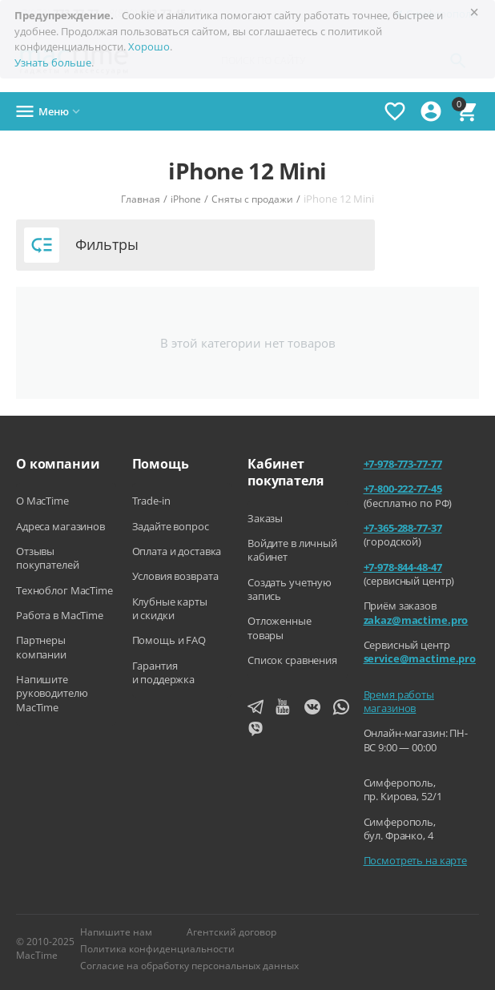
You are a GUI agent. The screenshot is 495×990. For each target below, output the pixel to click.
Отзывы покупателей (47, 558)
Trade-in (151, 500)
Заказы (265, 518)
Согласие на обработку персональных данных (189, 965)
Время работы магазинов (399, 701)
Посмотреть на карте (416, 860)
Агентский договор (231, 932)
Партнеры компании (41, 647)
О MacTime (42, 500)
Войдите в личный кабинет (292, 550)
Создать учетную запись (290, 589)
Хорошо (149, 46)
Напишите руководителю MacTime (51, 693)
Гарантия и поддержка (163, 672)
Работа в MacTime (59, 615)
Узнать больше (52, 62)
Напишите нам (116, 932)
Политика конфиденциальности (157, 949)
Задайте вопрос (170, 526)
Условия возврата (175, 576)
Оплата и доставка (177, 551)
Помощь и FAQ (169, 640)
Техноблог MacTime (64, 590)
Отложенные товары (280, 628)
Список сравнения (292, 660)
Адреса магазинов (60, 526)
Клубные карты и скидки (169, 608)
